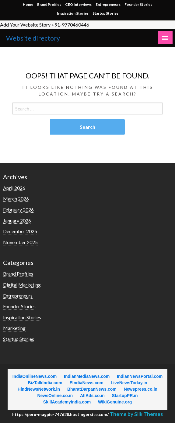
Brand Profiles (49, 4)
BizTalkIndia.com (45, 382)
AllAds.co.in (92, 395)
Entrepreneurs (108, 4)
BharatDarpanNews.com (92, 389)
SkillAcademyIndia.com (67, 402)
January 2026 (17, 220)
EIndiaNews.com (86, 382)
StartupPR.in (125, 395)
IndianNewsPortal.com (140, 376)
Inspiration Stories (73, 13)
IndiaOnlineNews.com (34, 376)
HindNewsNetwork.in (39, 389)
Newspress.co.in (141, 389)
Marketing (14, 328)
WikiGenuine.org (115, 402)
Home (28, 4)
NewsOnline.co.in (55, 395)
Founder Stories (138, 4)
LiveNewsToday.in (129, 382)
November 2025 (20, 242)
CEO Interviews (78, 4)
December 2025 (20, 231)
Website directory (33, 38)
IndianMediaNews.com (87, 376)
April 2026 (14, 188)
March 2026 (16, 198)
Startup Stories (105, 13)
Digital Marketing (22, 284)
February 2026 (18, 209)
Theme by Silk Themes (136, 414)
